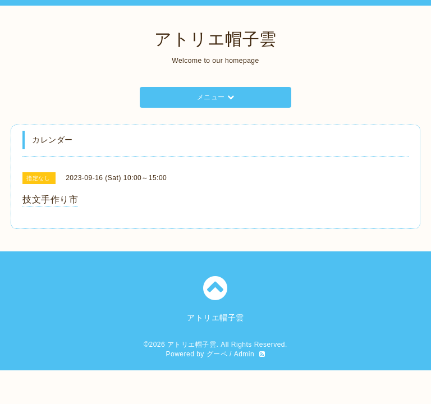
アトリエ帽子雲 (215, 39)
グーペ (217, 354)
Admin (244, 354)
